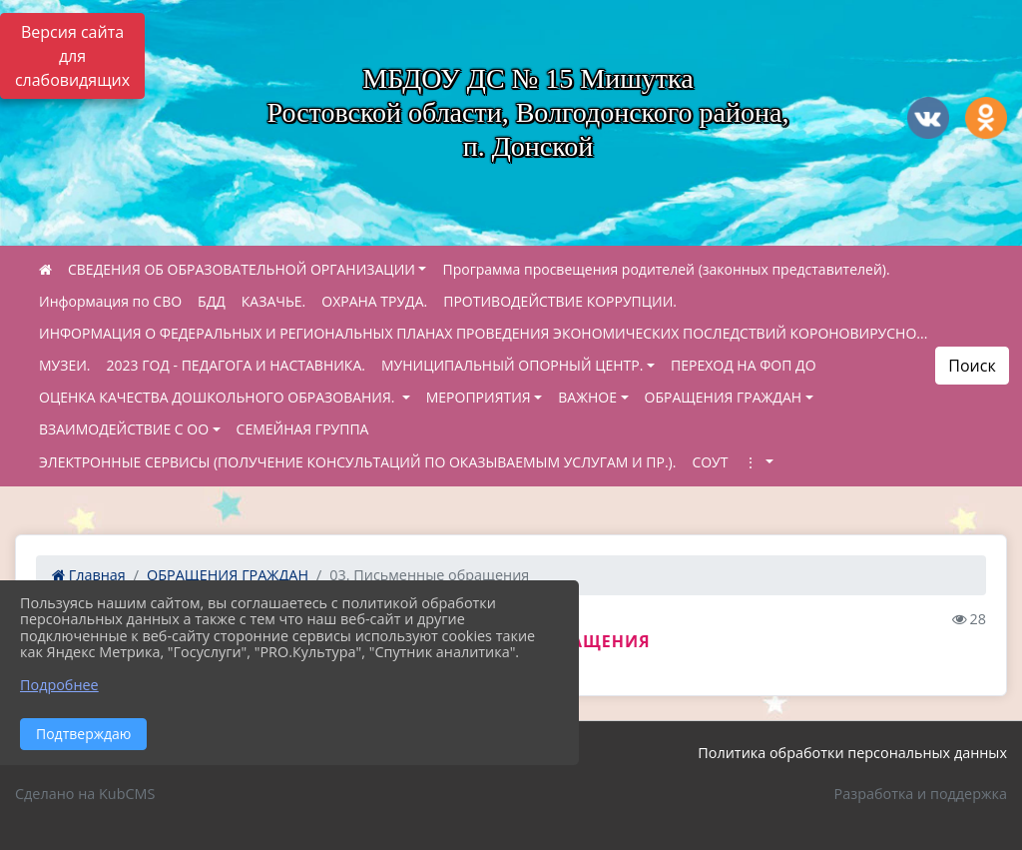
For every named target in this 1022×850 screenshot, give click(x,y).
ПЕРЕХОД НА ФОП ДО (743, 365)
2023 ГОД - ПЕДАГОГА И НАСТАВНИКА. (236, 365)
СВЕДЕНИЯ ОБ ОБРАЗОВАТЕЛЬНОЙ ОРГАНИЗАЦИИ (241, 269)
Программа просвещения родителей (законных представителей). (665, 269)
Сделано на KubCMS (85, 793)
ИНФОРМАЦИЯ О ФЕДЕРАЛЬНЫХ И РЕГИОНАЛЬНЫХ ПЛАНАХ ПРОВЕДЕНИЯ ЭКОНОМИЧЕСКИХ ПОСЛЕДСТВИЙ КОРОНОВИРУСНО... (483, 333)
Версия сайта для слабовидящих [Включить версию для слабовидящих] (72, 56)
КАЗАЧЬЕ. (273, 301)
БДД (212, 301)
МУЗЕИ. (65, 365)
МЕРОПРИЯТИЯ (478, 397)
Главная (89, 574)
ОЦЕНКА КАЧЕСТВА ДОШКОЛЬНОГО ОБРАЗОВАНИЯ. (218, 397)
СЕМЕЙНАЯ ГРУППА (303, 429)
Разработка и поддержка (920, 793)
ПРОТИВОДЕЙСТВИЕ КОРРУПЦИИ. (560, 301)
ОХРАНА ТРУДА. (374, 301)
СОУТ (710, 461)
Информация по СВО (110, 301)
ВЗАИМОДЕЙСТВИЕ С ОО (124, 429)
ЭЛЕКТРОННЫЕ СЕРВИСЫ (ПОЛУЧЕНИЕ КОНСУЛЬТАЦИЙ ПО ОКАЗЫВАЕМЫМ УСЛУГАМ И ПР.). (357, 461)
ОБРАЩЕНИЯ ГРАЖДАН (723, 397)
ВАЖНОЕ (587, 397)
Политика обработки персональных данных (852, 752)
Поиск (971, 366)
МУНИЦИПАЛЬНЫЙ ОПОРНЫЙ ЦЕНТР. (512, 365)
